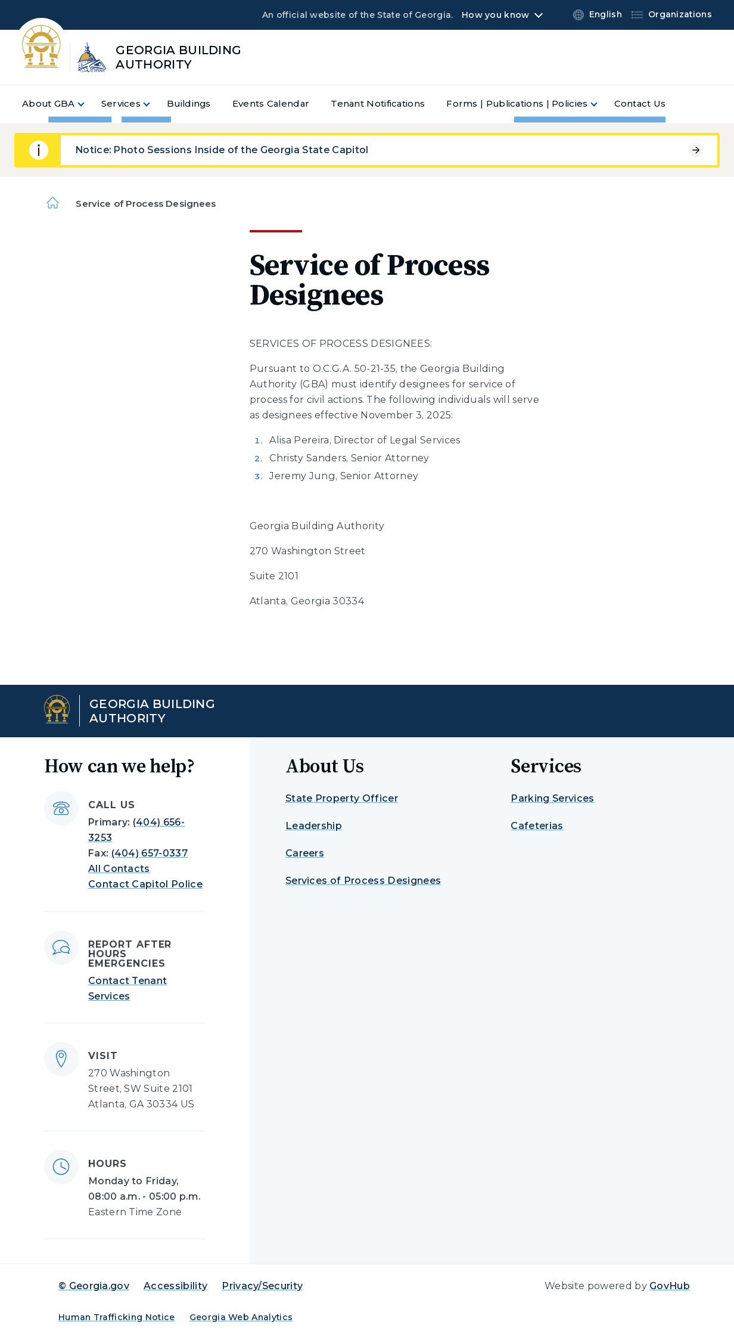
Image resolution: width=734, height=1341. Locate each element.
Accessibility (175, 1286)
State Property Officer (341, 798)
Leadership (313, 825)
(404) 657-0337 (149, 853)
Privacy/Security (262, 1286)
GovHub (669, 1286)
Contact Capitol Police (145, 884)
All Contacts (119, 868)
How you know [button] (495, 15)
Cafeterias (537, 825)
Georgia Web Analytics (241, 1317)
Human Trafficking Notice (116, 1317)
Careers (304, 853)
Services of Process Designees (363, 880)
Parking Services (552, 798)
